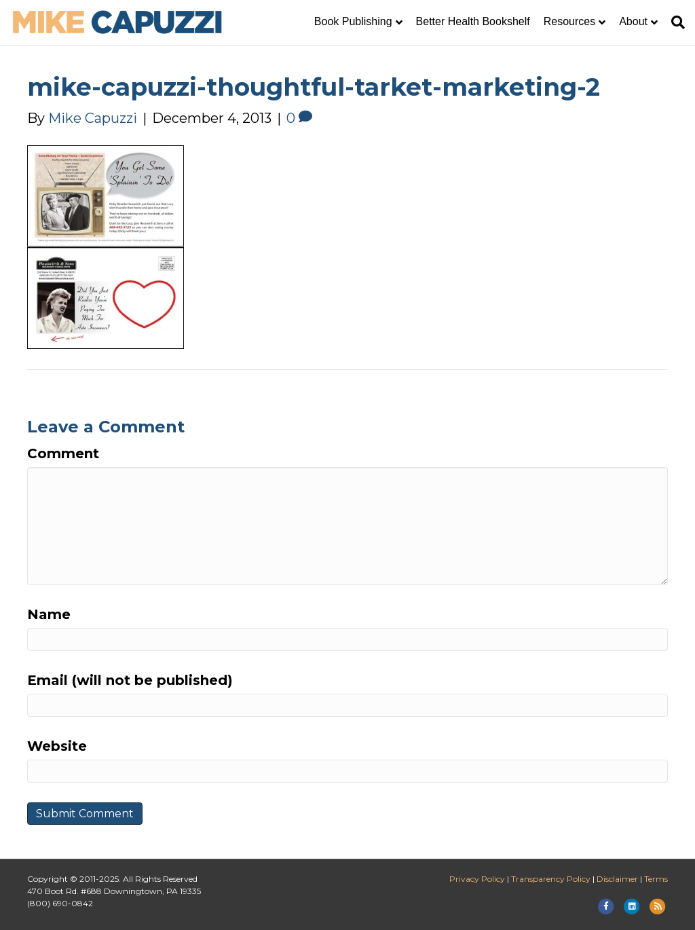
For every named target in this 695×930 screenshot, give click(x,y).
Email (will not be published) (130, 680)
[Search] (674, 22)
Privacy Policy (477, 879)
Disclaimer (617, 879)
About (633, 21)
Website (57, 746)
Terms (656, 879)
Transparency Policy (550, 879)
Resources (569, 21)
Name (49, 614)
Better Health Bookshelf (473, 21)
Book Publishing (353, 21)
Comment (63, 453)
